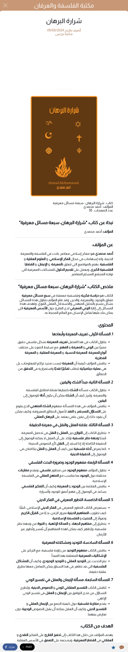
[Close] (5, 5)
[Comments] (121, 647)
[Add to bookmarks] (113, 647)
